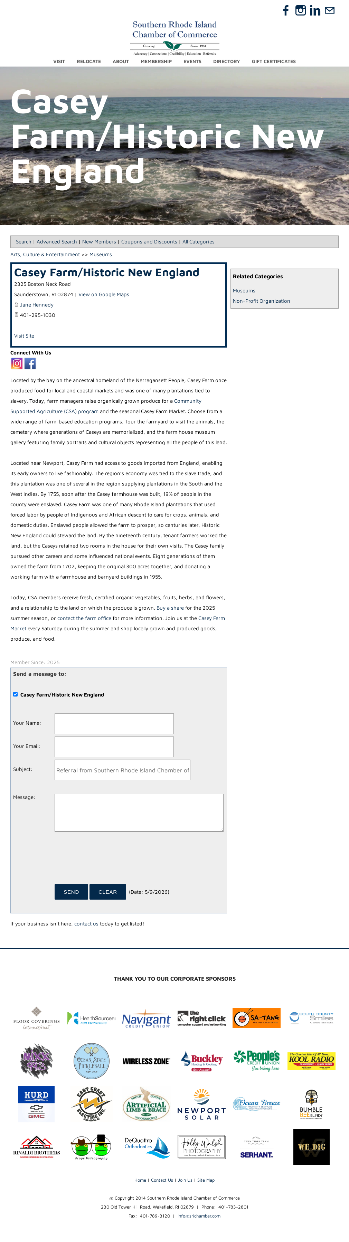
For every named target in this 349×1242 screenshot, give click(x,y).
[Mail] (329, 10)
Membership (156, 61)
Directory (226, 61)
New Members (99, 242)
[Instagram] (300, 10)
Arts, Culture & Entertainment (45, 255)
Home (140, 1180)
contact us (86, 924)
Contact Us (162, 1180)
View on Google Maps (103, 295)
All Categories (198, 242)
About (121, 61)
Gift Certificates (274, 61)
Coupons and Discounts (149, 242)
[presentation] (107, 860)
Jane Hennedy (37, 305)
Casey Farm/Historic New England (106, 272)
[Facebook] (286, 10)
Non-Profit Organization (261, 301)
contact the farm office (84, 618)
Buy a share (170, 608)
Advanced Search (57, 242)
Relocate (89, 61)
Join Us (185, 1180)
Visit (59, 61)
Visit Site (24, 336)
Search (23, 242)
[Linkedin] (315, 10)
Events (192, 61)
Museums (244, 291)
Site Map (206, 1180)
